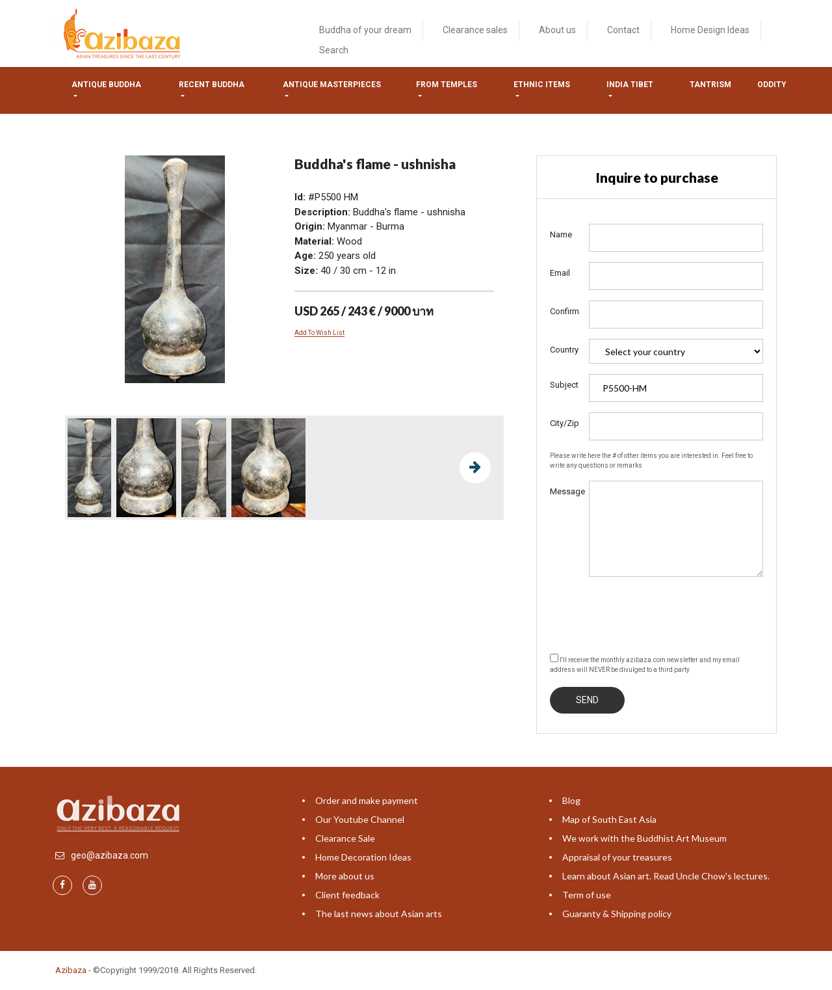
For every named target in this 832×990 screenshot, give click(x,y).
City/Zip (564, 423)
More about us (344, 875)
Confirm (564, 311)
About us (557, 30)
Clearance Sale (345, 838)
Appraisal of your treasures (617, 857)
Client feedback (347, 894)
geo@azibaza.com (109, 855)
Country (564, 350)
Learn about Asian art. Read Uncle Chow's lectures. (666, 875)
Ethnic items (542, 84)
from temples (446, 84)
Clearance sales (475, 30)
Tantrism (710, 84)
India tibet (629, 84)
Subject (564, 385)
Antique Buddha (106, 84)
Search (333, 50)
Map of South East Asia (609, 819)
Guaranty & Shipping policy (616, 913)
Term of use (586, 894)
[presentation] (649, 612)
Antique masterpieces (332, 84)
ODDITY (771, 84)
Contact (623, 30)
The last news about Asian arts (378, 913)
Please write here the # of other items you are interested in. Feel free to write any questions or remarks (651, 460)
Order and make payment (366, 800)
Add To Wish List (319, 332)
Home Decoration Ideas (363, 857)
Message (564, 491)
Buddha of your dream (365, 30)
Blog (571, 800)
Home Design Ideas (710, 30)
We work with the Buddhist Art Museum (644, 838)
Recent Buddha (211, 84)
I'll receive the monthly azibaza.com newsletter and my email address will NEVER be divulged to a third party (645, 663)
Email (560, 273)
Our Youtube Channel (359, 819)
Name (561, 234)
